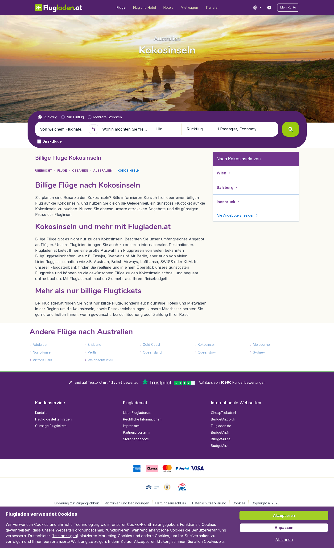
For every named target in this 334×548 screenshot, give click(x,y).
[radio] (47, 117)
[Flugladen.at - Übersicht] (58, 7)
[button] (288, 8)
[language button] (257, 7)
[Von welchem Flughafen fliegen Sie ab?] (62, 129)
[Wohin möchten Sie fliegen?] (124, 129)
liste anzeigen (65, 535)
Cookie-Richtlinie (142, 524)
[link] (269, 7)
